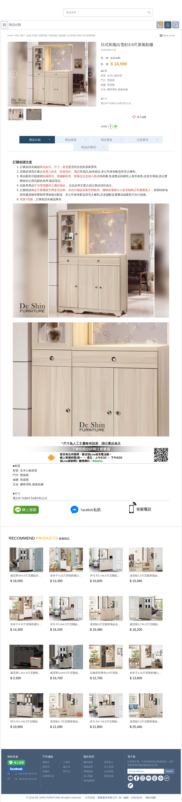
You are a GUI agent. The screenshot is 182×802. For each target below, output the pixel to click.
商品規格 (70, 139)
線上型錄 (88, 776)
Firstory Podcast (130, 785)
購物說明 (88, 766)
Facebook (136, 778)
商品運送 (106, 139)
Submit (169, 771)
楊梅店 (46, 762)
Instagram (142, 778)
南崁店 (46, 766)
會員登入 (108, 762)
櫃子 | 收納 (26, 35)
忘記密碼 (108, 771)
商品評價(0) (88, 147)
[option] (51, 74)
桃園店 (46, 771)
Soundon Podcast (166, 778)
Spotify (148, 778)
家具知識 (108, 776)
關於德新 (88, 762)
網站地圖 (151, 797)
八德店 (66, 762)
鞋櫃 (35, 35)
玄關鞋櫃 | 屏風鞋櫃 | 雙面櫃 (51, 35)
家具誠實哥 (89, 780)
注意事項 (142, 139)
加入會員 (108, 766)
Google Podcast (160, 778)
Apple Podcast (154, 778)
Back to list (169, 35)
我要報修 (88, 771)
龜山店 (66, 766)
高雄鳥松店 (48, 776)
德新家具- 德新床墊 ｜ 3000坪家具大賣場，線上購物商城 (27, 11)
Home (10, 35)
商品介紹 (35, 139)
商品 (17, 35)
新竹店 (66, 771)
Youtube (130, 778)
